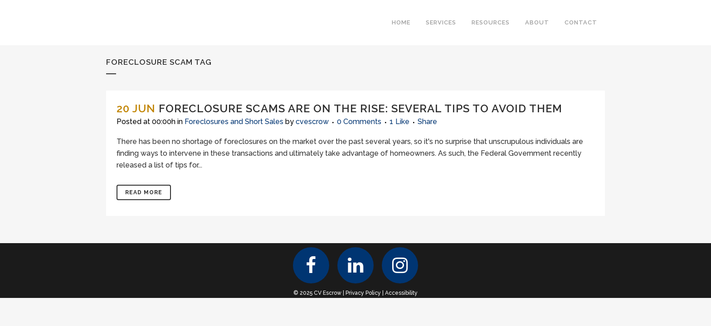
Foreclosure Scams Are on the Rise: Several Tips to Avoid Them (360, 108)
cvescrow (312, 121)
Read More (143, 192)
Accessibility (401, 293)
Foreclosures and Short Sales (234, 121)
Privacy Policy (363, 293)
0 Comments (359, 121)
